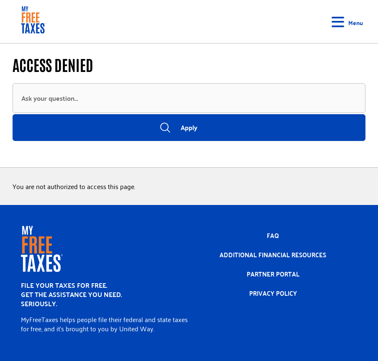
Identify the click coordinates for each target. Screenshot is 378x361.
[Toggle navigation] (348, 21)
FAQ (273, 235)
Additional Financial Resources (273, 254)
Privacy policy (273, 293)
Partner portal (273, 274)
